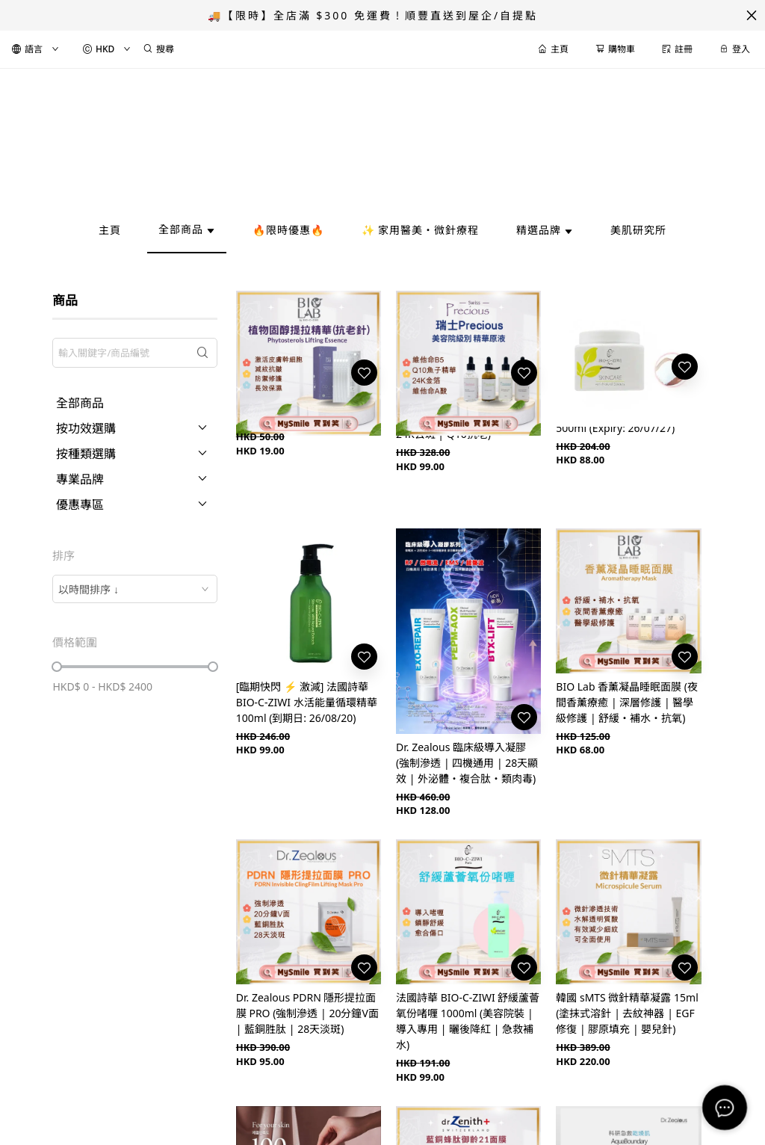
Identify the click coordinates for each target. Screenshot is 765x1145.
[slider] (57, 666)
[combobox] (134, 589)
